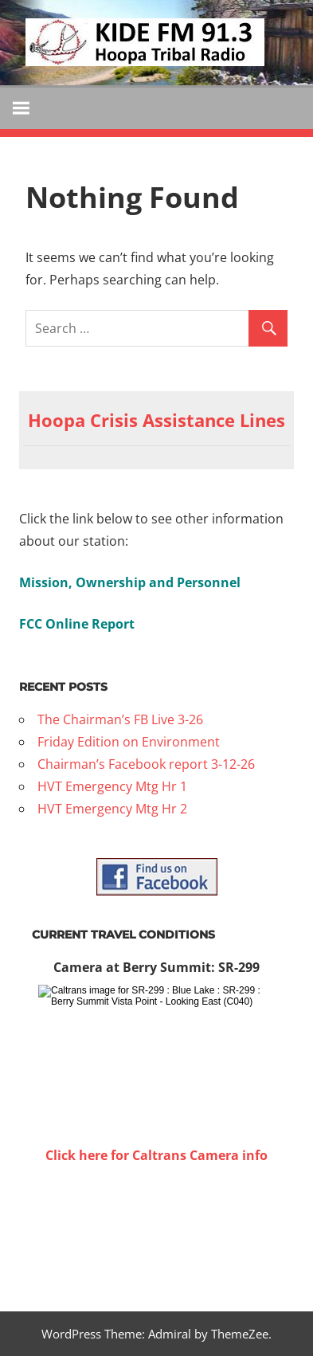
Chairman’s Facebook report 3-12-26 (146, 764)
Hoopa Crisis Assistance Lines (156, 420)
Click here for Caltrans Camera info (156, 1155)
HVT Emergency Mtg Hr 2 (112, 808)
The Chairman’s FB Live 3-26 (120, 719)
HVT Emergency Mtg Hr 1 (112, 786)
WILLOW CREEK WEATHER (156, 1226)
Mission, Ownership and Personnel (130, 582)
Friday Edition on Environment (128, 742)
